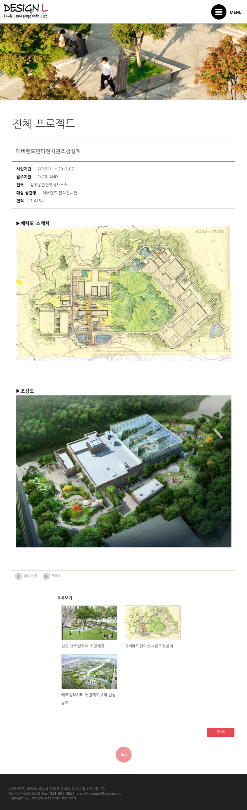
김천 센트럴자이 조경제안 (83, 646)
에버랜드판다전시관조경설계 (149, 646)
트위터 (52, 576)
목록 (220, 732)
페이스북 (26, 576)
